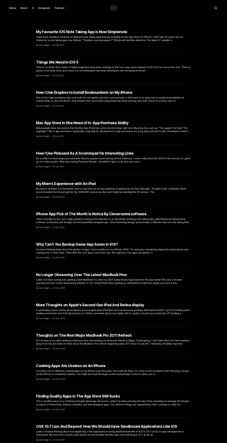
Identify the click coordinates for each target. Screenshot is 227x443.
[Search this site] (215, 8)
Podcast (59, 7)
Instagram (44, 7)
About (24, 7)
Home (12, 7)
